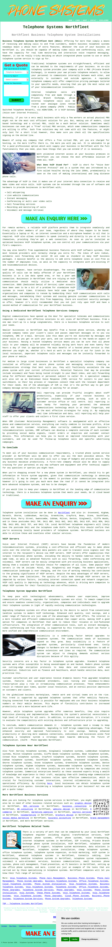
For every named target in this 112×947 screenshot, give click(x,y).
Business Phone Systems (81, 878)
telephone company (41, 81)
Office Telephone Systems (93, 881)
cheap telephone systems (93, 850)
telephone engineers (83, 524)
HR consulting (25, 809)
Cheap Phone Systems (48, 893)
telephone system (61, 786)
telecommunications (13, 547)
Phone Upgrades (11, 890)
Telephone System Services (38, 890)
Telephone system (12, 513)
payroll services (82, 812)
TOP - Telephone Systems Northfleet (23, 904)
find (11, 751)
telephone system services (47, 800)
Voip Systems (84, 890)
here (49, 783)
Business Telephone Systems (61, 881)
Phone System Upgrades (30, 881)
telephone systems (99, 44)
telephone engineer (34, 835)
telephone (27, 711)
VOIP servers (23, 562)
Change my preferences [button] (89, 939)
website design (61, 809)
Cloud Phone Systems (77, 896)
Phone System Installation (50, 884)
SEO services (31, 806)
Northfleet (64, 513)
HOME (70, 20)
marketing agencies (42, 812)
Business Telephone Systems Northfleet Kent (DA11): (33, 41)
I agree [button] (65, 939)
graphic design (83, 803)
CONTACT (93, 20)
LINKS (77, 20)
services (48, 821)
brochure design (64, 815)
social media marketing (16, 818)
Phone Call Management (52, 878)
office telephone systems (17, 852)
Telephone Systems (66, 887)
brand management (100, 818)
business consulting (74, 806)
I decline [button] (74, 939)
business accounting (59, 818)
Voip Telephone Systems (23, 878)
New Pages (12, 926)
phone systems (101, 664)
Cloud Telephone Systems (17, 884)
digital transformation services (81, 835)
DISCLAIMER (103, 20)
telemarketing (28, 815)
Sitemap (4, 926)
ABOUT (85, 20)
